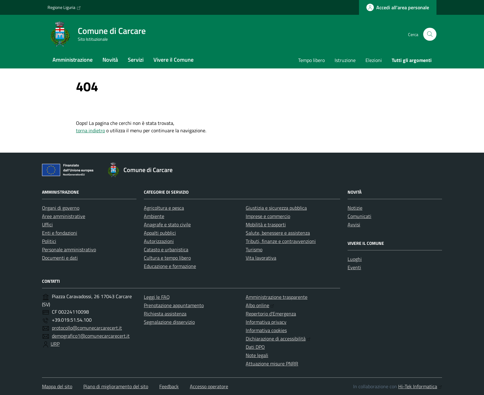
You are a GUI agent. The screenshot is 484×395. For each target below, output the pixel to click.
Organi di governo (60, 208)
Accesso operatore (209, 386)
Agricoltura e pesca (164, 208)
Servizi (136, 60)
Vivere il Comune (173, 60)
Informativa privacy (266, 322)
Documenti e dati (60, 257)
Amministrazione (72, 60)
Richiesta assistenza (165, 313)
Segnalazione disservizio (169, 322)
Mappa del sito (57, 386)
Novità (110, 60)
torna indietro (90, 130)
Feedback (169, 386)
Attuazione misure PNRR (272, 363)
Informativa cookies (266, 330)
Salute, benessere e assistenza (278, 233)
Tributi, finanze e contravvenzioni (281, 241)
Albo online (260, 305)
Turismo (254, 249)
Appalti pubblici (160, 233)
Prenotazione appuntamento (174, 305)
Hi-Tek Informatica (420, 386)
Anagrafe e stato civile (167, 224)
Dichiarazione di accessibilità (278, 338)
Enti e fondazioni (59, 233)
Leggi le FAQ (157, 297)
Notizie (355, 208)
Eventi (354, 267)
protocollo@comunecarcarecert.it (87, 327)
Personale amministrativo (69, 249)
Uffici (47, 224)
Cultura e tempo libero (167, 257)
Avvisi (354, 224)
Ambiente (154, 216)
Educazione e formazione (170, 266)
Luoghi (355, 259)
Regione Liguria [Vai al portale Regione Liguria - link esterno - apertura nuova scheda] (64, 7)
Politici (49, 241)
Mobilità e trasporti (266, 224)
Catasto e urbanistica (166, 249)
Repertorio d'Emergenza (271, 313)
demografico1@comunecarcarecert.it (91, 335)
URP (55, 344)
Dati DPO (255, 347)
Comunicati (359, 216)
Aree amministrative (63, 216)
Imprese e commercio (268, 216)
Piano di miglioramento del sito (115, 386)
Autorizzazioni (159, 241)
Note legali (257, 355)
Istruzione (345, 60)
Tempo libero (311, 60)
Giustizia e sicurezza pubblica (276, 208)
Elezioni (373, 60)
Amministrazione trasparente (276, 297)
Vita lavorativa (261, 257)
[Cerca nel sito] (429, 34)
